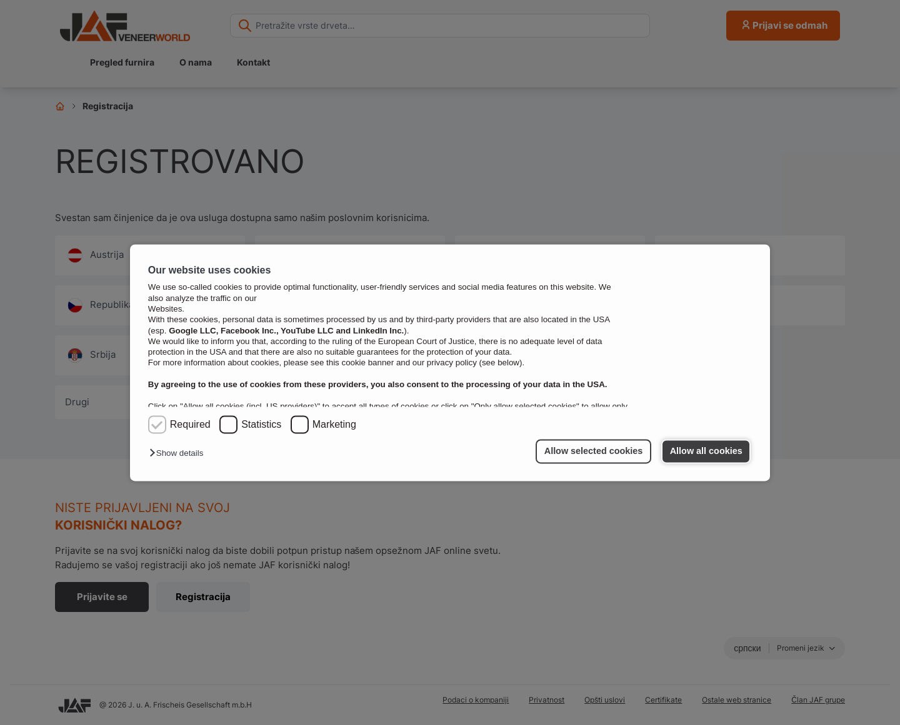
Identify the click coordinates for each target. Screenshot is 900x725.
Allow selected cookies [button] (593, 451)
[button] (179, 453)
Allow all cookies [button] (706, 451)
